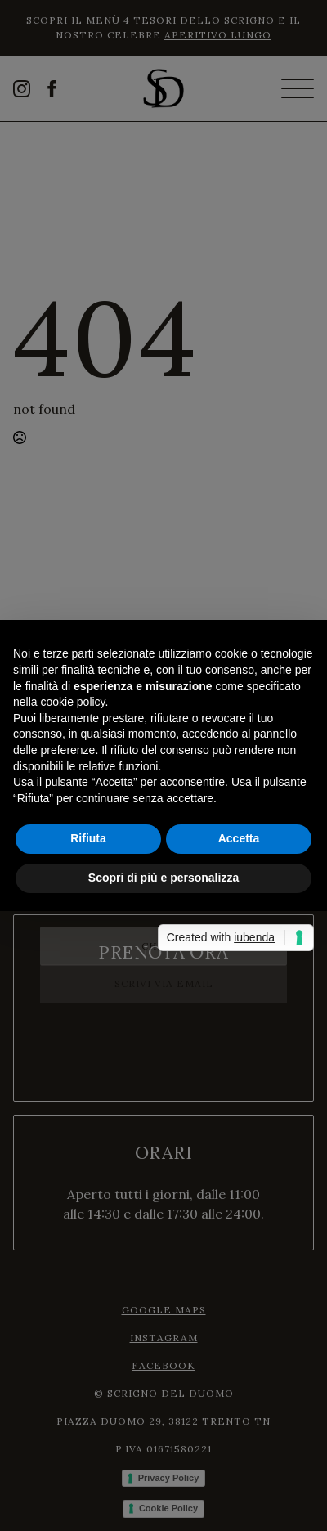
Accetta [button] (239, 838)
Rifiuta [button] (88, 838)
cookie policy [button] (72, 701)
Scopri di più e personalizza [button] (163, 877)
